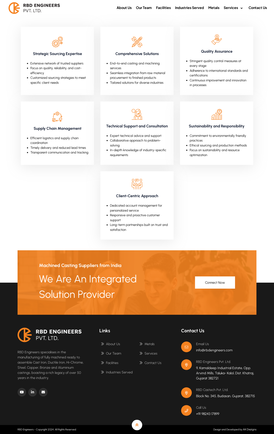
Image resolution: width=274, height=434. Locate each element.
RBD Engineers (26, 429)
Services (234, 7)
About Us (124, 7)
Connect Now (214, 282)
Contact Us (258, 7)
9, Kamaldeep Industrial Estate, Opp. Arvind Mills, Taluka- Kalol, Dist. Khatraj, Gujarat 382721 (225, 373)
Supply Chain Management (57, 128)
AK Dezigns (249, 429)
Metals (213, 7)
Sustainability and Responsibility (216, 126)
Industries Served (189, 7)
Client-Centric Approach (137, 196)
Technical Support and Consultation (137, 126)
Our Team (144, 7)
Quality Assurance (216, 51)
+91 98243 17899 (207, 414)
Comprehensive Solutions (137, 53)
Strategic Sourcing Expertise (57, 53)
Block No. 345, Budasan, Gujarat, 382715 (225, 396)
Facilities (163, 7)
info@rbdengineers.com (214, 350)
